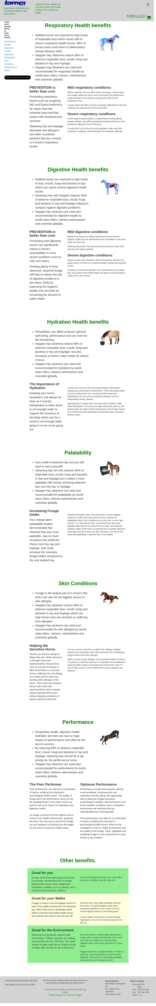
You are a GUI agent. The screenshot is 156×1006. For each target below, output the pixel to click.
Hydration (9, 54)
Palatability (9, 57)
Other (7, 70)
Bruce (140, 995)
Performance (10, 67)
